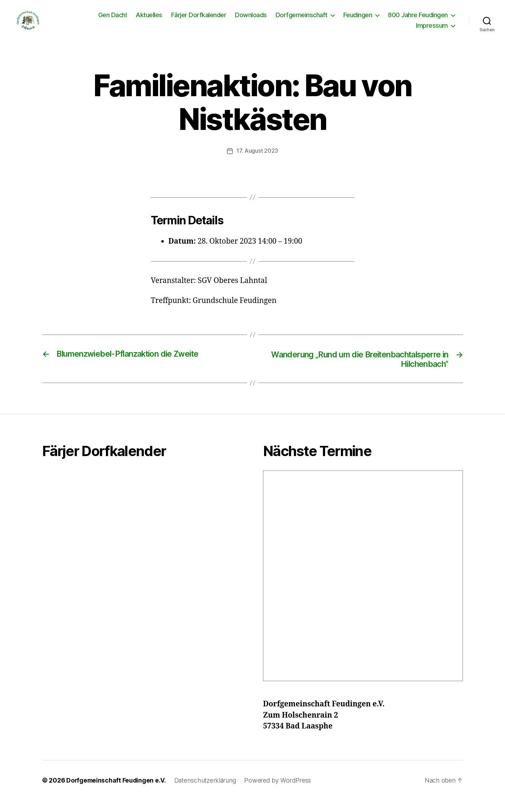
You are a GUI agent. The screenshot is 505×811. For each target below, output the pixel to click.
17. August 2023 (257, 161)
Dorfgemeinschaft (302, 20)
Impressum (432, 30)
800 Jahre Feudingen (418, 20)
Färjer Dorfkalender (199, 20)
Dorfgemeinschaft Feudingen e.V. (116, 791)
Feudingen (357, 20)
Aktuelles (149, 20)
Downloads (251, 20)
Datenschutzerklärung (207, 791)
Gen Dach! (112, 20)
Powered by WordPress (280, 791)
